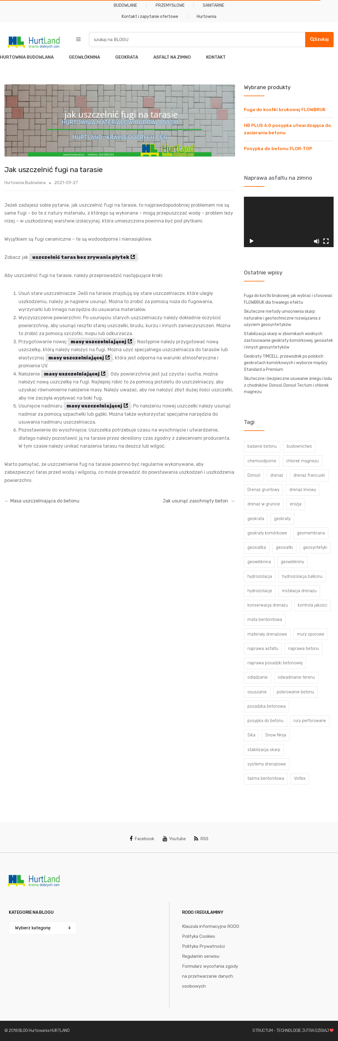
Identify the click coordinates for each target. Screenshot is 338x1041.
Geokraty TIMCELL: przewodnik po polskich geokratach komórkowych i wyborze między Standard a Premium (285, 363)
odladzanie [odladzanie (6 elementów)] (257, 677)
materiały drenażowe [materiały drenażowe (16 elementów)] (267, 634)
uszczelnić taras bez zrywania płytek (80, 257)
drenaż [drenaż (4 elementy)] (276, 475)
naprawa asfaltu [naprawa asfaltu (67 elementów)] (262, 648)
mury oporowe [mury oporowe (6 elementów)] (310, 634)
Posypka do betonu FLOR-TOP (278, 148)
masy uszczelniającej (98, 341)
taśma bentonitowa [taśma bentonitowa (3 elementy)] (265, 778)
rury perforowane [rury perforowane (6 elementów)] (309, 720)
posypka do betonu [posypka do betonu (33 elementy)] (265, 720)
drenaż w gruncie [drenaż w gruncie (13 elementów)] (263, 504)
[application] (289, 222)
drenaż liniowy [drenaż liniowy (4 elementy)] (302, 489)
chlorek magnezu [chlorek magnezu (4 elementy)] (302, 460)
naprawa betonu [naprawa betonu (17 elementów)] (303, 648)
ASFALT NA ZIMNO (172, 57)
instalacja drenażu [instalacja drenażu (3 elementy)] (299, 590)
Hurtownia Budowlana (25, 182)
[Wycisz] (317, 241)
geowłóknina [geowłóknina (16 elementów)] (259, 561)
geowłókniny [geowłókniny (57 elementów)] (292, 561)
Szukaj (319, 39)
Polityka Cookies (198, 936)
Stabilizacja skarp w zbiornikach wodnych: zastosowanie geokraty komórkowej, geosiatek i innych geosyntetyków (288, 340)
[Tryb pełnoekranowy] (326, 241)
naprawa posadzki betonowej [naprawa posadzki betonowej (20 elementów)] (275, 662)
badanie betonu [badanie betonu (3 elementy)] (262, 446)
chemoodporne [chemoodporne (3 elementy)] (261, 460)
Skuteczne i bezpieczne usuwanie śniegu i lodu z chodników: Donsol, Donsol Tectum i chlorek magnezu (288, 385)
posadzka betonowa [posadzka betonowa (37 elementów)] (266, 706)
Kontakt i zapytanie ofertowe (150, 16)
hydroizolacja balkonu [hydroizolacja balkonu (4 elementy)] (302, 576)
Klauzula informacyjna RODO (210, 926)
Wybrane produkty (267, 87)
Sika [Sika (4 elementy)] (251, 735)
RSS (201, 838)
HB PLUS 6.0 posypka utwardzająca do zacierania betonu (287, 129)
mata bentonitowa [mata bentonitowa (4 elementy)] (264, 619)
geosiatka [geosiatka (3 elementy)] (256, 547)
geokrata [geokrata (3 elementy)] (255, 518)
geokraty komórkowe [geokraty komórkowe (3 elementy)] (267, 533)
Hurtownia (206, 16)
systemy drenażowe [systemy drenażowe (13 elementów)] (266, 764)
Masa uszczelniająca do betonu (41, 501)
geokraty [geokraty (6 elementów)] (282, 518)
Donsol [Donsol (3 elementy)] (253, 475)
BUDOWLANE (125, 5)
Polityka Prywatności (203, 946)
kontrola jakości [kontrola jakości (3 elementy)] (312, 605)
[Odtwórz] (251, 241)
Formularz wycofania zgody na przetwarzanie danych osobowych (210, 976)
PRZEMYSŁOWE (170, 5)
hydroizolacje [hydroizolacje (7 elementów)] (259, 590)
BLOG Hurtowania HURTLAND (44, 1030)
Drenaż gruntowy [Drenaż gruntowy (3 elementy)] (263, 489)
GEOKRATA (126, 57)
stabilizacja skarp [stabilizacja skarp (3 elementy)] (263, 749)
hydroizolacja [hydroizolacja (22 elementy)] (259, 576)
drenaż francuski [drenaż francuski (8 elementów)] (309, 475)
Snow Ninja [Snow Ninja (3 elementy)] (275, 735)
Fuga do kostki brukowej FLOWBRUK (285, 109)
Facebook (142, 838)
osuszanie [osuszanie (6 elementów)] (257, 692)
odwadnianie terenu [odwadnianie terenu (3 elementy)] (296, 677)
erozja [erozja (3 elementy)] (295, 504)
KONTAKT (216, 57)
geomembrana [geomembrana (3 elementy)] (311, 533)
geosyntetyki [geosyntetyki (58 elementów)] (315, 547)
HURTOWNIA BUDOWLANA (27, 57)
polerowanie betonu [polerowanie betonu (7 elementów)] (295, 692)
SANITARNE (213, 5)
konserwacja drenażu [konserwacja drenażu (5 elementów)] (267, 605)
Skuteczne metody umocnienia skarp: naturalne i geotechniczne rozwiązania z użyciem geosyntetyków (282, 318)
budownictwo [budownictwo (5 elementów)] (299, 446)
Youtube (174, 838)
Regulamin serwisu (200, 956)
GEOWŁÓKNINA (84, 57)
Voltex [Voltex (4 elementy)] (299, 778)
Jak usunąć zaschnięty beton (199, 501)
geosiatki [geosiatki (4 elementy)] (284, 547)
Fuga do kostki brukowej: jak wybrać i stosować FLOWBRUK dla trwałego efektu (288, 299)
